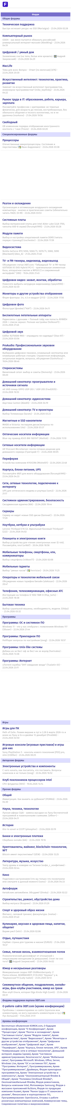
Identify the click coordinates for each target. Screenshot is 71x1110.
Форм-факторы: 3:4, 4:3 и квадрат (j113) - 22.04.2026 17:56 (33, 297)
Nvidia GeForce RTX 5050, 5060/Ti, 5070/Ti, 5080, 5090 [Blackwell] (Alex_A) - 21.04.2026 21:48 (30, 252)
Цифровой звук (12, 331)
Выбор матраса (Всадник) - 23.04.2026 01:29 (25, 903)
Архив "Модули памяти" (37, 1035)
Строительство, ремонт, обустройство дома (31, 899)
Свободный (9, 122)
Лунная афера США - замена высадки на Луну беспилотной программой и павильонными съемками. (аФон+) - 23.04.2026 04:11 (35, 815)
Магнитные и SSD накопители (22, 420)
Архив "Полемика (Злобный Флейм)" (31, 1078)
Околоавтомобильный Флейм (18, 1082)
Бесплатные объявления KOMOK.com (22, 1025)
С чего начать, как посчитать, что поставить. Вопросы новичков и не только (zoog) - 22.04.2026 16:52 (31, 772)
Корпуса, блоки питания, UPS (21, 469)
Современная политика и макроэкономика (25, 1103)
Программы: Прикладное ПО (21, 636)
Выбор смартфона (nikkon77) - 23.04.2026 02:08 (27, 559)
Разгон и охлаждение (16, 203)
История (8, 825)
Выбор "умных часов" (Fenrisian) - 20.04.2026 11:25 (31, 570)
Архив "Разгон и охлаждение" (34, 1032)
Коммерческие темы (55, 1100)
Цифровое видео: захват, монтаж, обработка (32, 280)
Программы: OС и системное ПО (23, 622)
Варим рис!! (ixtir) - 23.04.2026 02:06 (21, 931)
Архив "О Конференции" (32, 1028)
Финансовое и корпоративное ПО (31, 1094)
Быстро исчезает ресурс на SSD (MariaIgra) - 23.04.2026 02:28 (35, 28)
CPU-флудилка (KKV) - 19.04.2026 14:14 (22, 784)
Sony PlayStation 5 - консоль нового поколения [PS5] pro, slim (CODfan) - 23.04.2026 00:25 (33, 754)
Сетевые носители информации (23, 445)
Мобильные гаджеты (16, 566)
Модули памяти (12, 233)
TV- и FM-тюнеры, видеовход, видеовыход (30, 260)
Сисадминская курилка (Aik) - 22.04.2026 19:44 (27, 504)
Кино (5, 874)
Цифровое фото (13, 304)
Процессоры (10, 140)
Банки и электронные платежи (22, 836)
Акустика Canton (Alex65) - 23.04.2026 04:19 (25, 403)
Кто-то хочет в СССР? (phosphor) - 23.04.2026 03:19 (29, 829)
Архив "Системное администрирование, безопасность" (27, 1055)
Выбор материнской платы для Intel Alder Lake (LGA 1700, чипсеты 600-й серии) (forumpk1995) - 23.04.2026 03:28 (33, 225)
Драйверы (32, 1069)
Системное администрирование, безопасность (33, 500)
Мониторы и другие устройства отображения (32, 293)
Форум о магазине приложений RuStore (33, 1087)
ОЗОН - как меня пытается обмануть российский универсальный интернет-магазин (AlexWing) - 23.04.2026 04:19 (33, 42)
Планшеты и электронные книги (23, 538)
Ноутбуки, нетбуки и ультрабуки (23, 524)
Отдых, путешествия (15, 938)
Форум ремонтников (47, 1082)
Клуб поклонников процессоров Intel (27, 780)
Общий (7, 795)
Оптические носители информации (25, 434)
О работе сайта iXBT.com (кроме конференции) (33, 1006)
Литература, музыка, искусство (22, 861)
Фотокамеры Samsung (42, 1085)
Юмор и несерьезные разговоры (24, 968)
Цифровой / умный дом (18, 52)
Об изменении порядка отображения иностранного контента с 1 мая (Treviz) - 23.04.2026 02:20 (31, 127)
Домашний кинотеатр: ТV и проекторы (27, 409)
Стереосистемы (12, 368)
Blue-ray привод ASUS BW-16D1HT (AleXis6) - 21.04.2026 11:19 (34, 438)
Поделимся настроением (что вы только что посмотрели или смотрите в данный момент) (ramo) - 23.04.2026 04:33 (33, 880)
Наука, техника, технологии (20, 808)
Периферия (10, 458)
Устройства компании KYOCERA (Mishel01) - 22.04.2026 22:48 (34, 462)
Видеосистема (11, 247)
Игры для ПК (10, 728)
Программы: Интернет (17, 660)
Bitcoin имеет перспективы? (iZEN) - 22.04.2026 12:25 (30, 854)
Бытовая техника (13, 604)
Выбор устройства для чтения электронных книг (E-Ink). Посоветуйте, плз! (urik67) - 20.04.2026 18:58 (33, 544)
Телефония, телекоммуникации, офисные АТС (32, 591)
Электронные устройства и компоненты (28, 766)
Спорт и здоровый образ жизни (23, 910)
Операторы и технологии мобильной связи (31, 577)
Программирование (40, 1066)
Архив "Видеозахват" (32, 1038)
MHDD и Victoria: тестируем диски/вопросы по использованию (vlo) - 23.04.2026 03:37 (27, 426)
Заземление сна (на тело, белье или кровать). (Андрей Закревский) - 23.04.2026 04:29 (33, 58)
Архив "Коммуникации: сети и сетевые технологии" (34, 1049)
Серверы (8, 511)
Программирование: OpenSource (20, 1097)
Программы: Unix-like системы (22, 647)
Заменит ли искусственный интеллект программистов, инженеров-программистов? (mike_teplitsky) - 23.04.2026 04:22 (33, 90)
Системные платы (14, 219)
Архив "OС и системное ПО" (32, 1063)
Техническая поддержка (18, 24)
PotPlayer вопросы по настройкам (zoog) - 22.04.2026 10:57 (34, 640)
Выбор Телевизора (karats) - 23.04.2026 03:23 (26, 413)
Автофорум (9, 888)
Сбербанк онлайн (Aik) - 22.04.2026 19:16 (24, 840)
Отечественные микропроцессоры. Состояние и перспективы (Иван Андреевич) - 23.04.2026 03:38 (30, 146)
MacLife (7, 66)
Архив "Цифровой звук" (32, 1044)
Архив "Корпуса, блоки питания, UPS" (38, 1047)
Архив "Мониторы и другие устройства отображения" (34, 1040)
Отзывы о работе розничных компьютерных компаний (30, 1099)
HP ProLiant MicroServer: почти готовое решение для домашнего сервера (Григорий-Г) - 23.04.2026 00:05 (31, 450)
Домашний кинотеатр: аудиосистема (26, 399)
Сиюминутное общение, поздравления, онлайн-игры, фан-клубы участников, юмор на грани (34, 986)
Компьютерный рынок (17, 35)
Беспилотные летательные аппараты (26, 315)
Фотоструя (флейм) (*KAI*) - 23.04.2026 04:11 (26, 308)
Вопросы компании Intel (15, 1085)
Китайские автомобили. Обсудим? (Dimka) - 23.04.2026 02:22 (34, 892)
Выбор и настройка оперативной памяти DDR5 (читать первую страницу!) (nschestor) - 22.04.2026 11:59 (32, 239)
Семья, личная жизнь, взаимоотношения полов (33, 951)
